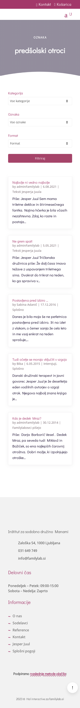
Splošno (18, 310)
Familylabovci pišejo (26, 428)
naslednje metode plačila (48, 673)
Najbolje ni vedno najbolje (31, 182)
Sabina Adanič (27, 305)
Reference (21, 630)
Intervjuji (50, 364)
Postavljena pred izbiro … (30, 300)
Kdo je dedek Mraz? (26, 418)
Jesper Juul (21, 644)
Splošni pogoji (24, 651)
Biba (20, 364)
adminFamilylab (28, 187)
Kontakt (43, 4)
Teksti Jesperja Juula (26, 192)
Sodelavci (20, 623)
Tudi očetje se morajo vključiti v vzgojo (39, 359)
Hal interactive (35, 699)
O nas (17, 616)
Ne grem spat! (22, 241)
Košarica (63, 4)
